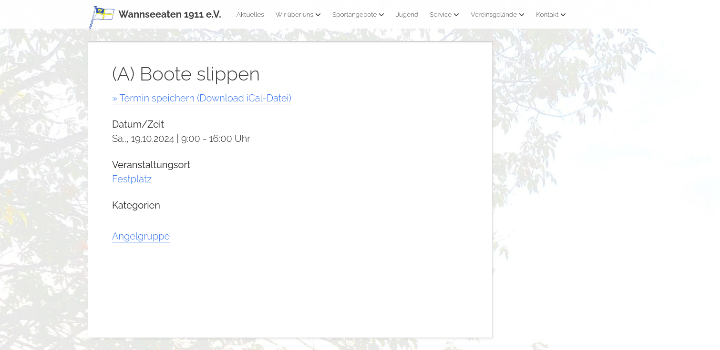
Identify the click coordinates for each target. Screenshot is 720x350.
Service (444, 14)
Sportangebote (358, 14)
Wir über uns (298, 14)
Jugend (407, 14)
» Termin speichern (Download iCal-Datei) (201, 98)
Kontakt (551, 14)
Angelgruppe (141, 236)
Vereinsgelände (498, 14)
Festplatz (132, 179)
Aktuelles (250, 14)
